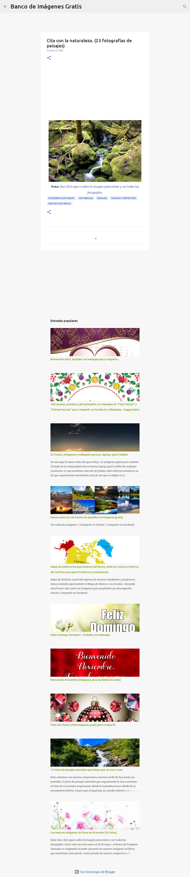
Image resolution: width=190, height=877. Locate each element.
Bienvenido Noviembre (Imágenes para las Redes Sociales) (85, 679)
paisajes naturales (59, 203)
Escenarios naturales (61, 198)
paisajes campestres (123, 198)
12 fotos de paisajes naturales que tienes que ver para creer (86, 769)
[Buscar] (87, 6)
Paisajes (102, 198)
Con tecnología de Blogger (95, 871)
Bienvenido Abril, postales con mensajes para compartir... (84, 359)
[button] (49, 58)
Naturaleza (86, 198)
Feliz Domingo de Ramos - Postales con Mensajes (80, 634)
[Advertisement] (95, 92)
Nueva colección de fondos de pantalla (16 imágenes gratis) (86, 517)
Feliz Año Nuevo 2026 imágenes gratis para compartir (83, 724)
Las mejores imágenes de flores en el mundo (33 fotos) (83, 832)
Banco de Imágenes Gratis (46, 6)
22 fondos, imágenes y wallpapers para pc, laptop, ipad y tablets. (89, 454)
